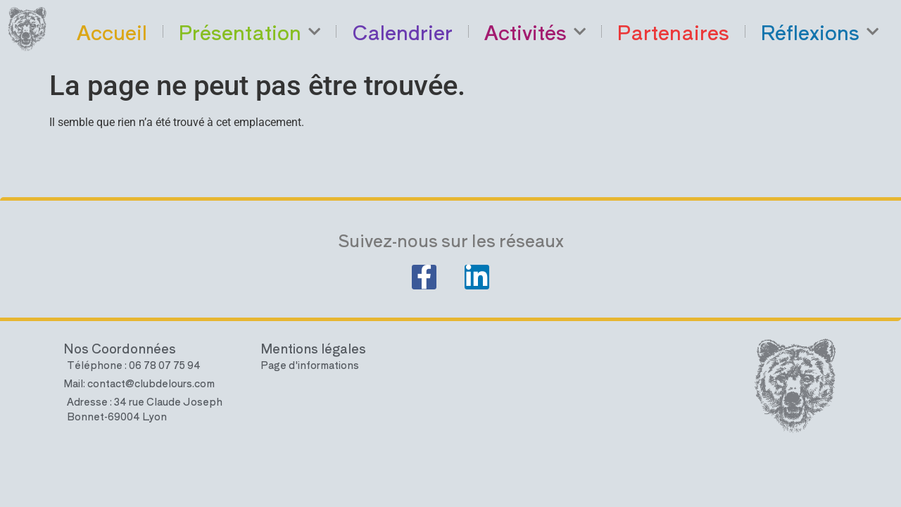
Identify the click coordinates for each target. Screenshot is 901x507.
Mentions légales (313, 354)
